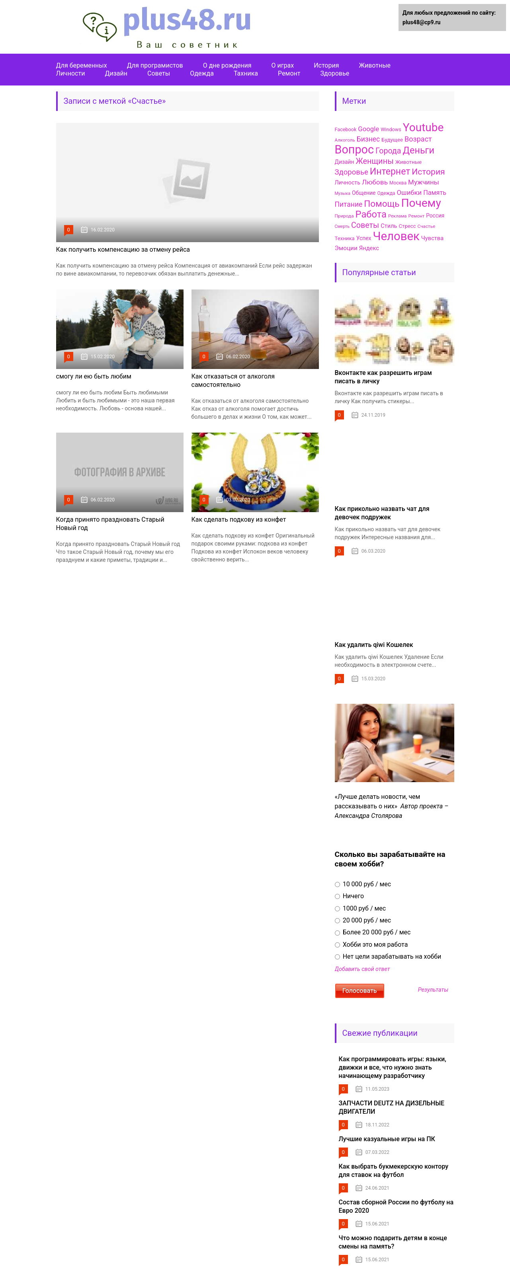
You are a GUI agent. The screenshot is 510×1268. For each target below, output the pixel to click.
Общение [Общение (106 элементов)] (363, 193)
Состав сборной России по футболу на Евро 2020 (396, 1206)
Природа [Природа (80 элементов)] (344, 216)
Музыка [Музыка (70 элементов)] (343, 193)
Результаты (433, 990)
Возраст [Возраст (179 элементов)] (418, 139)
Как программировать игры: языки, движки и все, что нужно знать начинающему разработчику (392, 1067)
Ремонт (289, 73)
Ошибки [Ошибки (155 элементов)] (409, 192)
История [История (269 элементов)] (428, 172)
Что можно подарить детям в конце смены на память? (393, 1242)
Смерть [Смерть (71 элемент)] (342, 226)
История (326, 65)
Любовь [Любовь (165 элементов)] (375, 182)
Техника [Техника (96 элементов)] (345, 238)
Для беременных (81, 65)
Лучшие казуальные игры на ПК (387, 1139)
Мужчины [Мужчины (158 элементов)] (423, 182)
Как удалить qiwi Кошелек (374, 645)
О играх (283, 65)
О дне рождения (227, 65)
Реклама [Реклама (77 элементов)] (397, 216)
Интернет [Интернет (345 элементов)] (390, 171)
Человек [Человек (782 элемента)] (396, 236)
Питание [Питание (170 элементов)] (349, 204)
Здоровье (334, 73)
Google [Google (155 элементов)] (368, 129)
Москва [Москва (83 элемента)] (397, 183)
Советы (158, 73)
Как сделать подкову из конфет (238, 519)
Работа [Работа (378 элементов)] (371, 214)
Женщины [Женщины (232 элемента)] (375, 161)
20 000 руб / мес (363, 920)
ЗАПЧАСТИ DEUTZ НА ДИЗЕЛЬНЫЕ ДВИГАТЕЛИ (392, 1107)
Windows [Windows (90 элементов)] (391, 129)
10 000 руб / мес (363, 884)
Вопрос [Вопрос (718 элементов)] (354, 149)
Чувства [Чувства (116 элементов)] (432, 238)
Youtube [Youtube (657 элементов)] (423, 127)
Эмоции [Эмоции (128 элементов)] (346, 248)
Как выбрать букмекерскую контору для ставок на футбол (394, 1171)
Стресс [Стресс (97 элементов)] (407, 226)
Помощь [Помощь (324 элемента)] (381, 203)
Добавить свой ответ (362, 969)
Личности (70, 73)
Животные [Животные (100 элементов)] (408, 162)
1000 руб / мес (360, 908)
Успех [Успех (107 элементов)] (363, 238)
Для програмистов (155, 65)
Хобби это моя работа (371, 944)
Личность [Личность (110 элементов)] (347, 182)
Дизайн (116, 73)
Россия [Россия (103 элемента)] (435, 215)
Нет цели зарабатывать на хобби (388, 956)
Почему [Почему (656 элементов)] (421, 203)
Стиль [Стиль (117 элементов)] (389, 225)
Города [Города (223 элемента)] (388, 150)
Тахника (246, 73)
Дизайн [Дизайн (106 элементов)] (344, 162)
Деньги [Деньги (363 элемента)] (418, 150)
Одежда (202, 73)
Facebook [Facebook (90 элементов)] (346, 129)
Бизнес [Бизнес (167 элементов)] (368, 139)
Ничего (349, 896)
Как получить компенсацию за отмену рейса (123, 249)
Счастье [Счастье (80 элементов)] (427, 226)
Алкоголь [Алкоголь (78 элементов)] (345, 140)
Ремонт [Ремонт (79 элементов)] (416, 216)
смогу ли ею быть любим (93, 376)
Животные (375, 65)
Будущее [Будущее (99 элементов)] (392, 140)
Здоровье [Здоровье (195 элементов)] (351, 172)
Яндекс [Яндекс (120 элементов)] (369, 248)
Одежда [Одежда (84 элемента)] (386, 193)
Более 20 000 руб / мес (373, 932)
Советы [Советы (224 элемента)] (365, 225)
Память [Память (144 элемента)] (434, 192)
